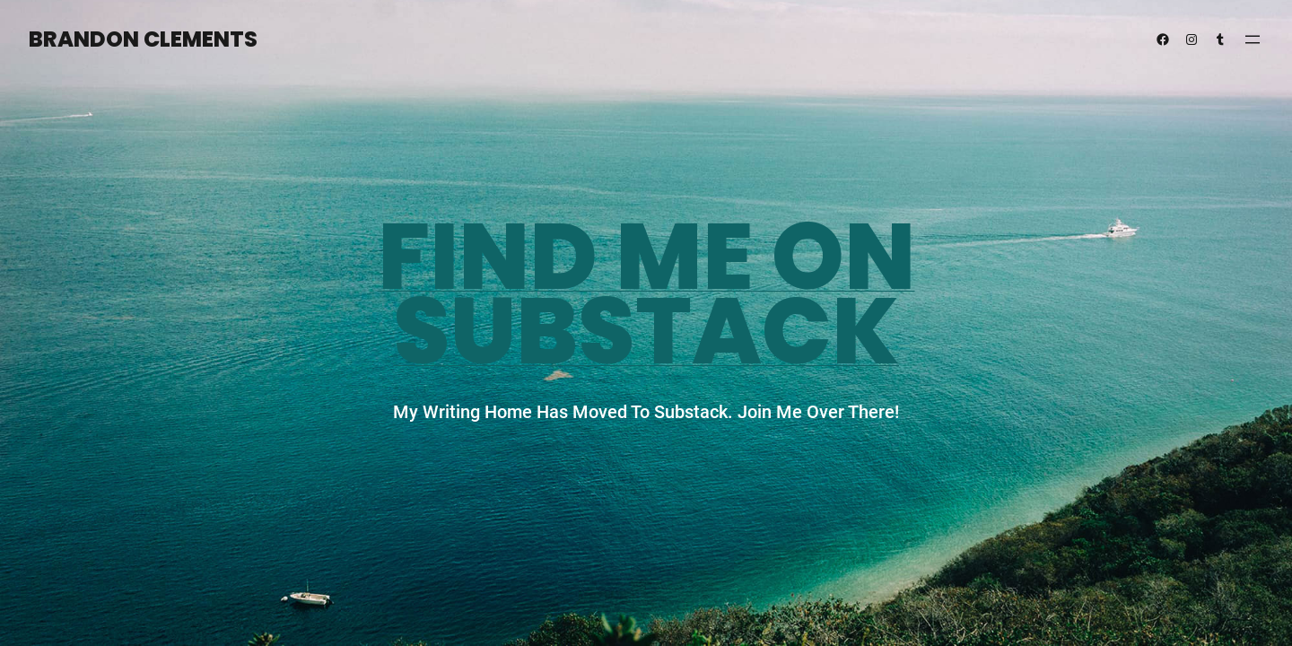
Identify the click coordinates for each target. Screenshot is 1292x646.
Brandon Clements (143, 39)
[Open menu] (1252, 39)
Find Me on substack (646, 294)
